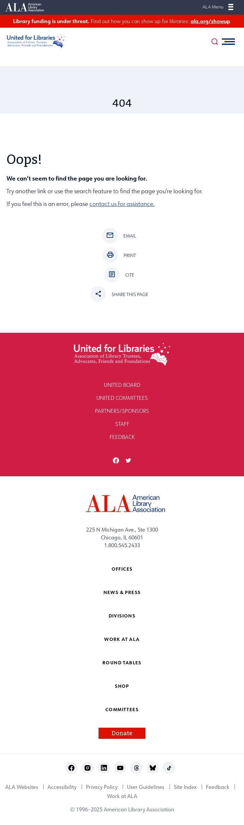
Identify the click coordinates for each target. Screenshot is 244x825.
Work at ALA (122, 639)
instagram (88, 768)
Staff (122, 424)
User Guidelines (145, 787)
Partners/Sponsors (122, 411)
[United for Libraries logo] (32, 41)
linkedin (104, 768)
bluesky (153, 768)
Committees (122, 709)
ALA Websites (21, 787)
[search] (214, 41)
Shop (122, 686)
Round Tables (122, 662)
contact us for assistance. (122, 204)
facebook (116, 460)
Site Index (185, 787)
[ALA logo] (122, 503)
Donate (122, 733)
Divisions (122, 616)
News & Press (122, 592)
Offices (122, 569)
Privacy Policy (101, 787)
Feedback (122, 437)
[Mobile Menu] (230, 7)
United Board (122, 385)
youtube (120, 767)
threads (136, 768)
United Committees (122, 398)
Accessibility (61, 787)
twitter (128, 460)
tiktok (169, 768)
